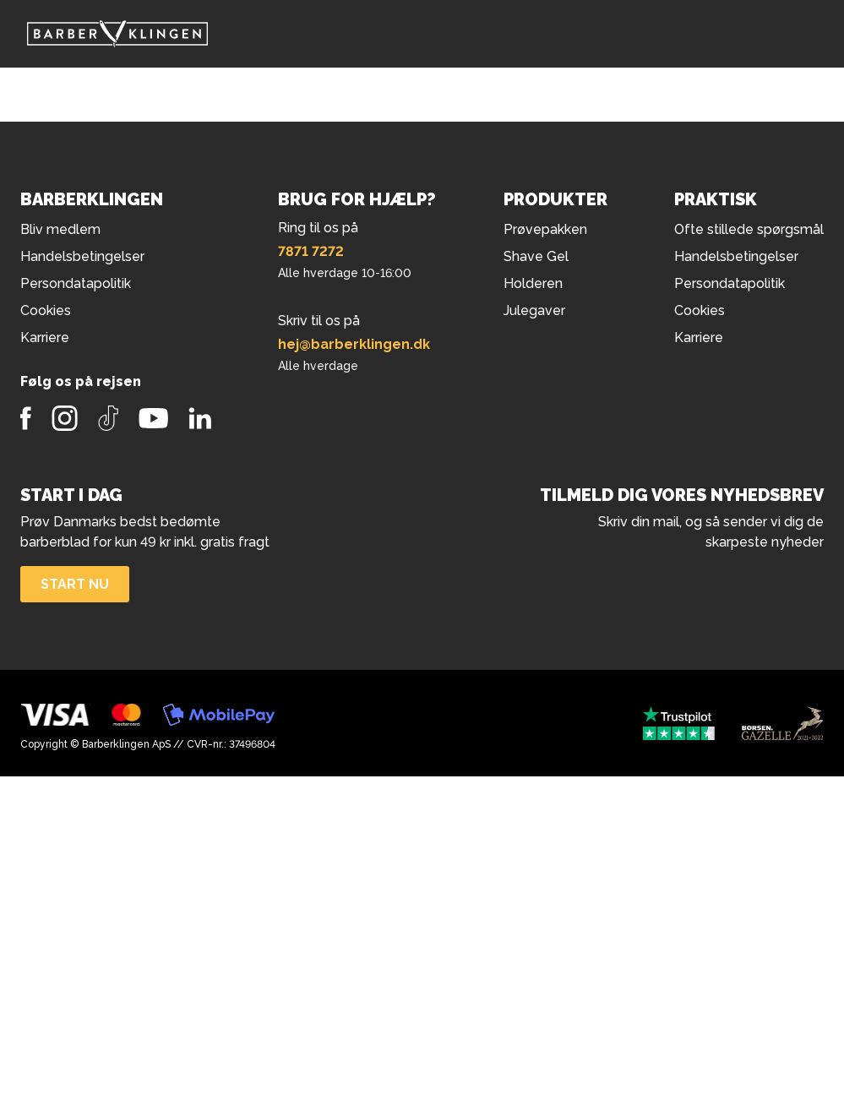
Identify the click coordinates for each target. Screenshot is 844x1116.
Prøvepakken (545, 229)
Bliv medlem (60, 229)
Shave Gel (536, 256)
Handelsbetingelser (736, 256)
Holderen (533, 283)
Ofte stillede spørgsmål (749, 229)
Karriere (698, 337)
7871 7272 (311, 251)
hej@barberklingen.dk (354, 344)
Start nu (75, 584)
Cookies (699, 310)
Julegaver (534, 310)
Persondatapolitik (729, 283)
